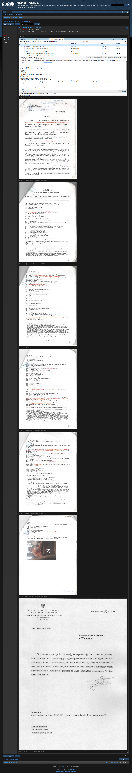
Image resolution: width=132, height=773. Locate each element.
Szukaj (6, 14)
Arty (63, 767)
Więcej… (5, 12)
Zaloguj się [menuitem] (125, 12)
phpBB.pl (73, 769)
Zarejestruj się (21, 14)
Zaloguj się (12, 14)
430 (8, 39)
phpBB (63, 766)
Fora (9, 12)
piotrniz (5, 35)
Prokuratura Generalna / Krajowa (16, 21)
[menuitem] (122, 12)
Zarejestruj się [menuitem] (128, 12)
